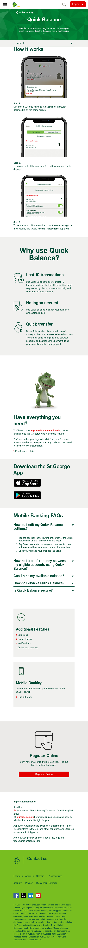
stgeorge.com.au (25, 817)
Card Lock (23, 635)
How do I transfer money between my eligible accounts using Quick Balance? (39, 565)
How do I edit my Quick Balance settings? (38, 527)
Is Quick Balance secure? (33, 590)
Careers (40, 876)
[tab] (44, 526)
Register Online (44, 774)
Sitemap (53, 883)
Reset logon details (25, 451)
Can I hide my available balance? (38, 576)
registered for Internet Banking (46, 430)
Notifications (24, 643)
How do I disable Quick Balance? (38, 583)
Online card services (28, 647)
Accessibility (55, 876)
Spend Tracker (25, 639)
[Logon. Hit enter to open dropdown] (78, 4)
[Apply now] (44, 43)
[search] (65, 4)
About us (29, 876)
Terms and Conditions (26, 925)
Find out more (25, 697)
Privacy (29, 883)
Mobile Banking (26, 12)
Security (17, 883)
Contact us (37, 859)
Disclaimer (41, 883)
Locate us (18, 876)
